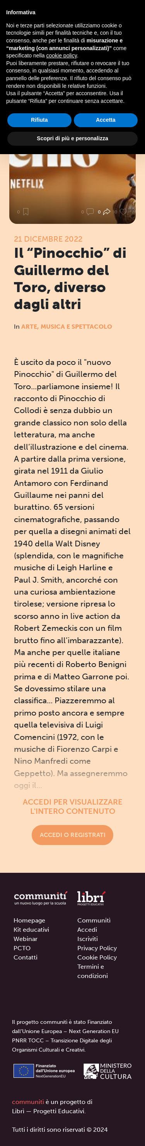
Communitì (94, 920)
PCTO (22, 948)
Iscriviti (87, 939)
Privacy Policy (97, 948)
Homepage (29, 920)
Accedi (87, 929)
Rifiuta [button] (39, 120)
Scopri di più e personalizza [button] (72, 138)
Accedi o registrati (73, 834)
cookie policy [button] (61, 55)
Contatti (26, 957)
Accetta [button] (106, 120)
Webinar (26, 939)
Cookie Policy (97, 957)
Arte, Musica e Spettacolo (66, 326)
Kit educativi (31, 929)
